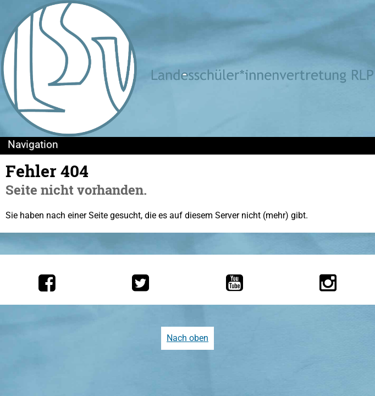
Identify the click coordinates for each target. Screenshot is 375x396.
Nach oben (187, 338)
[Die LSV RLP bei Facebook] (47, 283)
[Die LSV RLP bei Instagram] (328, 283)
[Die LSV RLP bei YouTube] (234, 283)
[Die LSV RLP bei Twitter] (140, 283)
